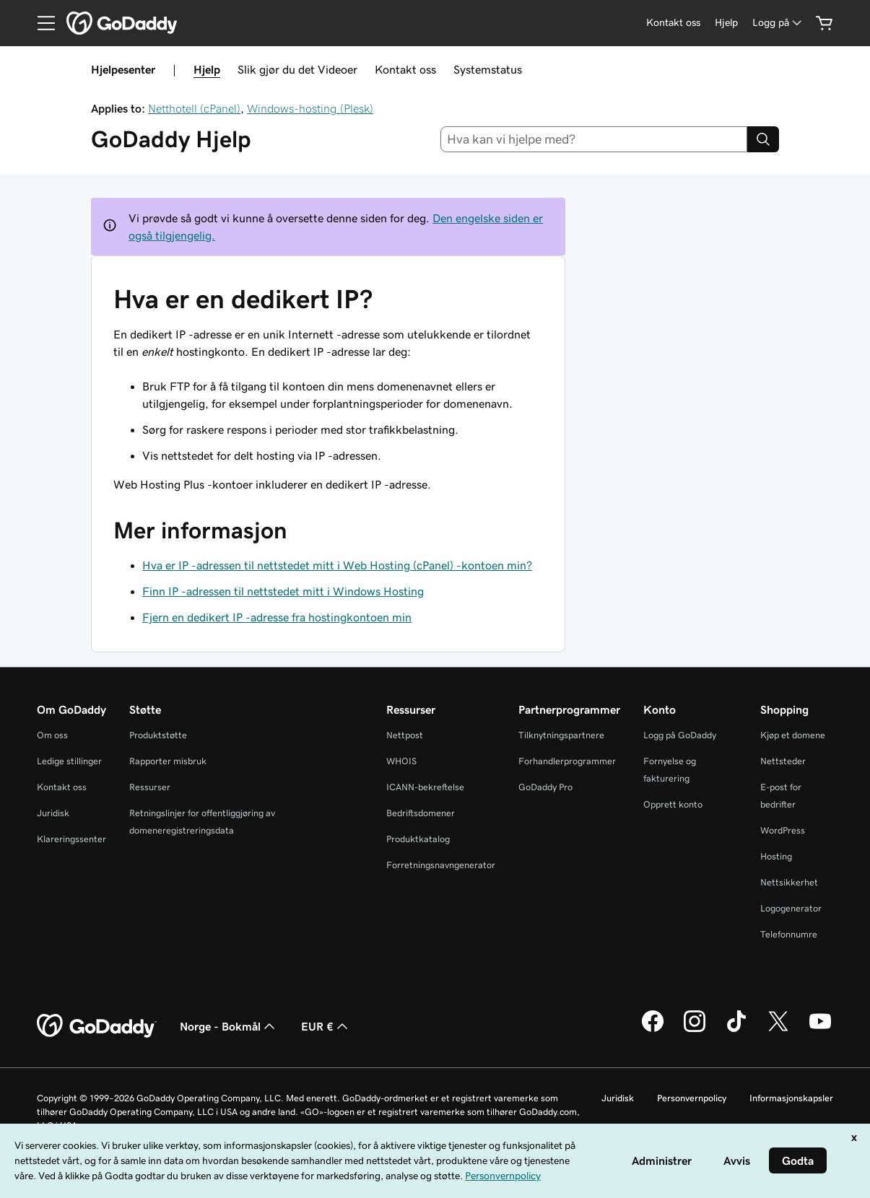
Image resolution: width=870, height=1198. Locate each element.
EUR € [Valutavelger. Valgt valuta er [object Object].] (326, 1026)
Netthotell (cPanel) (194, 108)
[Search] (763, 139)
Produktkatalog (418, 839)
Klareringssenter (71, 839)
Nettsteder (783, 761)
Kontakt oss (405, 69)
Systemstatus (487, 69)
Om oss (52, 735)
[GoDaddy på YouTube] (820, 1030)
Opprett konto (672, 804)
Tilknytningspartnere (561, 735)
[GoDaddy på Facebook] (653, 1030)
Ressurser (149, 787)
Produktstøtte (158, 735)
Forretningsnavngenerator (440, 865)
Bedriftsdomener (420, 813)
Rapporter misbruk (167, 761)
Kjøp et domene (792, 735)
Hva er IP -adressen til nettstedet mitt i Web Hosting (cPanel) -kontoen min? (337, 565)
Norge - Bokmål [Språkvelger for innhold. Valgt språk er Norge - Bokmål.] (229, 1026)
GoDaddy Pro (545, 787)
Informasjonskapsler (791, 1098)
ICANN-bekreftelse (425, 787)
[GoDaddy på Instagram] (695, 1030)
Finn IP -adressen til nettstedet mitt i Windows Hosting (283, 591)
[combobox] (594, 139)
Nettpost (404, 735)
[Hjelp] (726, 22)
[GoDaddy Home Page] (97, 1026)
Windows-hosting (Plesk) (310, 108)
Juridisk (53, 813)
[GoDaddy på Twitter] (778, 1030)
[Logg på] (778, 22)
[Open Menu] (40, 23)
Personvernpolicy (691, 1098)
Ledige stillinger (69, 761)
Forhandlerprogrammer (567, 761)
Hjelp (206, 69)
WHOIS (401, 761)
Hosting (776, 856)
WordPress (782, 830)
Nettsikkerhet (789, 882)
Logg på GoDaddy (679, 735)
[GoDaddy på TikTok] (736, 1030)
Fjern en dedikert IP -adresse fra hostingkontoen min (277, 617)
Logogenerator (791, 908)
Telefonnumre (788, 934)
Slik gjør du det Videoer (297, 69)
